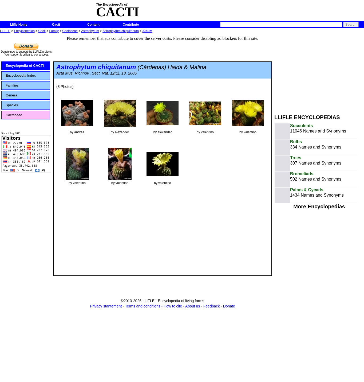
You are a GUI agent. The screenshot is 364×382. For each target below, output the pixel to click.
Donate (229, 306)
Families (12, 85)
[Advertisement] (319, 71)
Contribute (131, 24)
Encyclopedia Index (21, 75)
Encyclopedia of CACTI (25, 66)
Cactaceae (70, 31)
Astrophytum (90, 31)
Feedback (211, 306)
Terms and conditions (142, 306)
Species (12, 105)
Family (54, 31)
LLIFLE (5, 31)
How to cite (173, 306)
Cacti (56, 24)
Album (147, 31)
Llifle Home (18, 24)
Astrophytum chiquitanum (120, 31)
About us (192, 306)
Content (93, 24)
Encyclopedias (24, 31)
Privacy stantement (106, 306)
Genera (11, 95)
